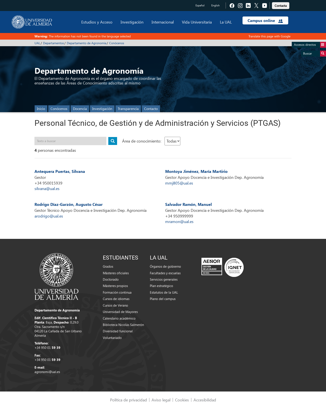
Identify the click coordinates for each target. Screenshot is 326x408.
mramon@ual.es (179, 221)
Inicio (41, 108)
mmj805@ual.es (179, 183)
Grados (108, 266)
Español (200, 5)
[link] (280, 5)
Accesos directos (310, 45)
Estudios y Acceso (96, 22)
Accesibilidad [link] (205, 400)
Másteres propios (115, 286)
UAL (37, 43)
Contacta (281, 6)
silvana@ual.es (47, 188)
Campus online (265, 20)
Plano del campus (163, 298)
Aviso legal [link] (161, 400)
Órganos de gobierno (165, 266)
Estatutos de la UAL (164, 292)
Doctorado (111, 279)
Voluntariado (112, 337)
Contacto (151, 108)
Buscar (314, 54)
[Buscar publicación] (112, 141)
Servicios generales (163, 279)
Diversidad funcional (118, 331)
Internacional (163, 22)
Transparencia (128, 108)
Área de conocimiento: (141, 141)
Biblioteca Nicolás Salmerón (123, 324)
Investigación (132, 22)
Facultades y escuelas (165, 273)
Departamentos (53, 43)
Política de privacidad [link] (128, 400)
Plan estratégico (161, 286)
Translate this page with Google (269, 36)
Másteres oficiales (116, 273)
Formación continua (117, 292)
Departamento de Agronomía (86, 43)
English (215, 5)
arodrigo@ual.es (48, 216)
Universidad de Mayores (120, 311)
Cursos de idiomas (116, 298)
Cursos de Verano (115, 305)
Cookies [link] (182, 400)
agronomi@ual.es (47, 372)
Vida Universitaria (197, 22)
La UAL (226, 22)
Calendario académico (119, 318)
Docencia (80, 108)
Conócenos (116, 43)
